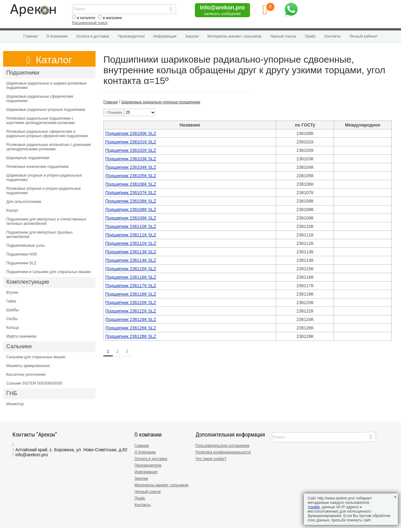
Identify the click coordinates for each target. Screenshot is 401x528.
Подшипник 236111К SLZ (130, 234)
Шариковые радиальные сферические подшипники (39, 98)
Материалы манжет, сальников (234, 36)
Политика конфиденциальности (223, 452)
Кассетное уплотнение (26, 374)
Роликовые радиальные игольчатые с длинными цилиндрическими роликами (48, 146)
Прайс (310, 36)
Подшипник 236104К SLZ (130, 167)
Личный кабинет (363, 36)
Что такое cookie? (211, 459)
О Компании (57, 36)
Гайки (11, 301)
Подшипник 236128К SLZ (130, 336)
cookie (314, 507)
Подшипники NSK (21, 254)
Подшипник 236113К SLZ (130, 251)
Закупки (192, 36)
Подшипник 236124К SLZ (130, 319)
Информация (165, 36)
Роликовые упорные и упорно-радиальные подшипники (43, 190)
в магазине (112, 18)
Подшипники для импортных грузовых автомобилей (39, 234)
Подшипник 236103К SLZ (130, 158)
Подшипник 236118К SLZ (130, 294)
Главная (30, 36)
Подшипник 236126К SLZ (130, 327)
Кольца (12, 327)
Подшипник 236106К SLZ (130, 184)
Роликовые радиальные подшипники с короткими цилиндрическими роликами (40, 120)
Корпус (12, 210)
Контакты (333, 36)
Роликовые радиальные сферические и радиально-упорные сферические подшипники (47, 133)
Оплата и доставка (92, 36)
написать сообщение (222, 14)
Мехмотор (15, 404)
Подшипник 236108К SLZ (130, 201)
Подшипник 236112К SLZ (130, 243)
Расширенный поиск (89, 23)
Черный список (283, 36)
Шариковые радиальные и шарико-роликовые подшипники (46, 85)
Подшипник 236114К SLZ (130, 260)
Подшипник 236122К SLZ (130, 310)
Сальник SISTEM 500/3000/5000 (34, 383)
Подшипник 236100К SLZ (130, 133)
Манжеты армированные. (28, 366)
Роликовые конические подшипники (37, 166)
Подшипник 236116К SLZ (130, 277)
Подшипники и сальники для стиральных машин (48, 272)
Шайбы (12, 310)
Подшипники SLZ (21, 263)
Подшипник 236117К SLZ (130, 285)
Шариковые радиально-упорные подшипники (45, 109)
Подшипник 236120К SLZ (130, 302)
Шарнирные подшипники (27, 158)
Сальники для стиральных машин (35, 357)
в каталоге (86, 18)
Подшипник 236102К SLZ (130, 150)
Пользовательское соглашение (222, 445)
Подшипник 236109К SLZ (130, 217)
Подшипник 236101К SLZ (130, 141)
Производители (131, 36)
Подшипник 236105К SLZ (130, 175)
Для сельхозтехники (23, 201)
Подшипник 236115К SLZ (130, 268)
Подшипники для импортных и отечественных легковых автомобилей (46, 221)
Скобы (12, 319)
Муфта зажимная (21, 336)
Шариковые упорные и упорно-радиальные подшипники (44, 177)
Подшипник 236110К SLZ (130, 226)
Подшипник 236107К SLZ (130, 192)
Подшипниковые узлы (25, 245)
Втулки (12, 292)
